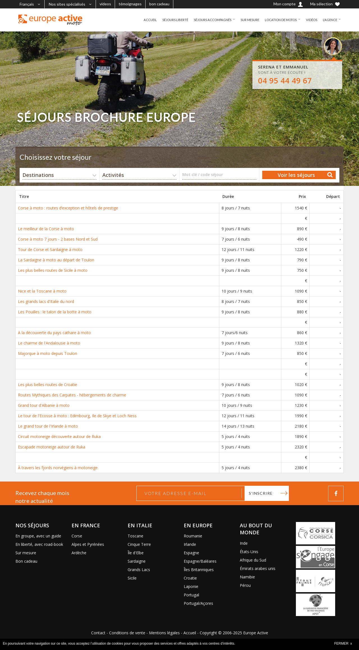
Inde (244, 543)
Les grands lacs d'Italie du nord (46, 301)
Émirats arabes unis (257, 568)
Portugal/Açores (198, 603)
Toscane (135, 536)
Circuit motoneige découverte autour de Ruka (59, 436)
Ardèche (79, 552)
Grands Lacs (139, 569)
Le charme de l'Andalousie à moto (49, 343)
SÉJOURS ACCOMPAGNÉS (207, 20)
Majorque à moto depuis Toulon (47, 353)
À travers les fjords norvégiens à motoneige (58, 467)
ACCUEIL (141, 20)
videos (105, 3)
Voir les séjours (296, 175)
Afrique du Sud (253, 560)
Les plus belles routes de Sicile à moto (53, 270)
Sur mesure (25, 552)
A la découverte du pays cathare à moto (54, 332)
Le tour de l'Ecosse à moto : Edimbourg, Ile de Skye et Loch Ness (77, 415)
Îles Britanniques (199, 569)
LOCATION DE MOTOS (278, 20)
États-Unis (249, 551)
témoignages (130, 3)
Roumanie (193, 536)
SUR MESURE (246, 20)
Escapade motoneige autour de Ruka (51, 447)
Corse (77, 536)
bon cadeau (159, 3)
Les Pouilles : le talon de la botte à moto (54, 311)
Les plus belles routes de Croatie (47, 384)
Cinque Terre (139, 544)
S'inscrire (261, 493)
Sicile (132, 578)
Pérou (245, 585)
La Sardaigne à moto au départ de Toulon (56, 260)
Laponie (191, 586)
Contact (98, 632)
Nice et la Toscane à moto (42, 291)
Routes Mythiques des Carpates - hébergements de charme (72, 395)
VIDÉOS (310, 20)
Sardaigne (137, 561)
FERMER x (343, 644)
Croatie (190, 578)
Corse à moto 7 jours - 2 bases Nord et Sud (58, 239)
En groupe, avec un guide (38, 536)
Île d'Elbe (136, 552)
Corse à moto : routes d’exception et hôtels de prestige (68, 208)
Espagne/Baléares (200, 561)
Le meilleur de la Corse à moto (46, 228)
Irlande (190, 544)
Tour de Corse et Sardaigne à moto (50, 249)
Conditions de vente (127, 632)
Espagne (191, 552)
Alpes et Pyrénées (88, 544)
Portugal (191, 594)
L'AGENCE (329, 20)
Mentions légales (164, 632)
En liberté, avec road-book (39, 544)
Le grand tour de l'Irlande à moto (48, 426)
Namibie (247, 577)
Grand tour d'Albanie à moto (44, 405)
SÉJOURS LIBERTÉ (167, 20)
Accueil (189, 632)
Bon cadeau (26, 561)
